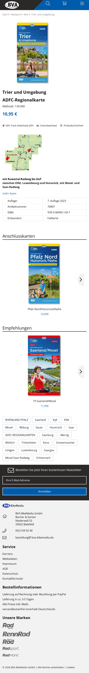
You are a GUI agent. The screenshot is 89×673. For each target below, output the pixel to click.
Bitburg (24, 427)
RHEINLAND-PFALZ (16, 420)
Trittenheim (29, 442)
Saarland (40, 420)
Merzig (64, 435)
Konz (46, 442)
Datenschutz (10, 573)
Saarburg (48, 435)
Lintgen (9, 450)
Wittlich (10, 442)
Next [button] (81, 279)
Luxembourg (29, 450)
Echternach (43, 458)
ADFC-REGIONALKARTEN (20, 435)
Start (5, 14)
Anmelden (44, 491)
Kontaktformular (12, 578)
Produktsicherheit (71, 125)
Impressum (9, 564)
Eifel (66, 420)
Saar (71, 427)
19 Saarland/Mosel (44, 401)
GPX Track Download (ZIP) (17, 125)
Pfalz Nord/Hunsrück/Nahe (44, 309)
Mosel (9, 427)
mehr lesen (9, 193)
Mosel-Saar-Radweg (17, 458)
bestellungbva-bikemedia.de (34, 537)
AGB (5, 569)
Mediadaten (9, 559)
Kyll (55, 420)
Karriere (7, 554)
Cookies (71, 667)
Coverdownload (47, 125)
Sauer (39, 427)
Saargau (49, 450)
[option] (23, 153)
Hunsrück (56, 427)
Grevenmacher (65, 442)
